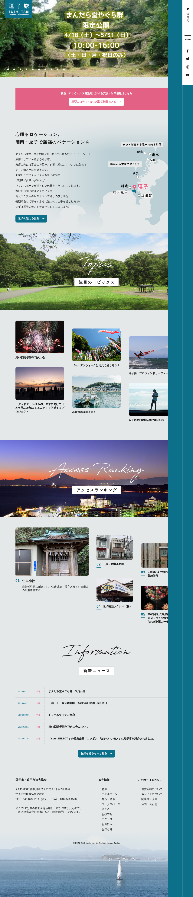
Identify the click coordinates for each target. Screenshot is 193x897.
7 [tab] (45, 69)
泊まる (106, 809)
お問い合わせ (149, 804)
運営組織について (151, 789)
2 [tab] (14, 69)
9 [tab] (57, 69)
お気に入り (187, 14)
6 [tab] (39, 69)
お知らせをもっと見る (96, 753)
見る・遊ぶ (108, 799)
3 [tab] (20, 69)
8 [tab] (51, 69)
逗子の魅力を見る (31, 218)
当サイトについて (151, 794)
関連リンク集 (149, 799)
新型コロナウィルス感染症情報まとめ (96, 101)
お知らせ (107, 829)
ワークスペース (111, 804)
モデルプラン (110, 794)
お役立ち (107, 814)
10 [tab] (64, 69)
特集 (104, 789)
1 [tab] (8, 69)
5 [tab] (33, 69)
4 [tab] (26, 69)
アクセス (107, 819)
